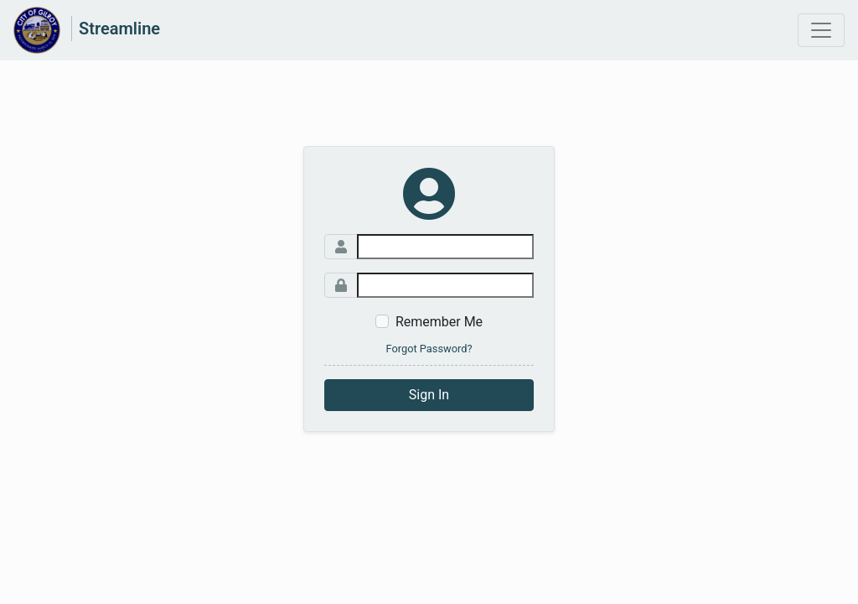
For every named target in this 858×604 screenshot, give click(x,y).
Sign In (429, 395)
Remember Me (439, 322)
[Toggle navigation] (821, 30)
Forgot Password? (429, 348)
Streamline (119, 28)
